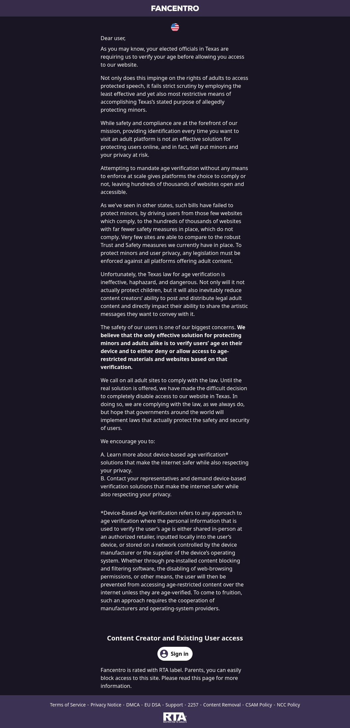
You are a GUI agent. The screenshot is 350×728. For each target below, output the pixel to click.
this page (203, 678)
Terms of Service (68, 704)
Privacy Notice (106, 704)
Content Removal (222, 704)
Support (174, 704)
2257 (193, 704)
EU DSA (152, 704)
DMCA (133, 704)
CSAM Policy (258, 704)
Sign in (174, 653)
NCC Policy (288, 704)
